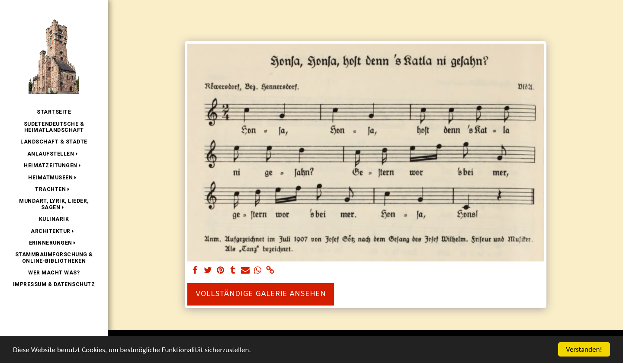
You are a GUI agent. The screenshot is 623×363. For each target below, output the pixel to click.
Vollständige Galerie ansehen (261, 294)
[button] (54, 153)
